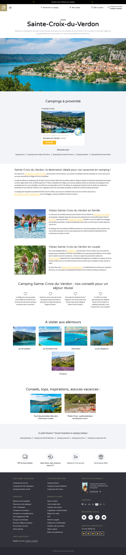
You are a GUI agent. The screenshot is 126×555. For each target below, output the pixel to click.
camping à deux (71, 251)
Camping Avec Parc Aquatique (23, 486)
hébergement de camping (75, 219)
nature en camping (54, 258)
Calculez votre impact (54, 507)
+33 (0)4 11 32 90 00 (31, 541)
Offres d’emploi (18, 529)
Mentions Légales (53, 520)
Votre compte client (53, 504)
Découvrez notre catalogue (22, 504)
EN (89, 504)
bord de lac (52, 219)
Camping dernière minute (21, 489)
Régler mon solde (53, 513)
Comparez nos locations (21, 510)
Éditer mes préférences (55, 532)
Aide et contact (52, 501)
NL (86, 504)
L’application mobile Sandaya (57, 510)
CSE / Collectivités (19, 507)
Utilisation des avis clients (55, 526)
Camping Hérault (53, 483)
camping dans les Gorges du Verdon (35, 174)
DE (101, 504)
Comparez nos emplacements (23, 513)
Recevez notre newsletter (21, 501)
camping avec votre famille (101, 214)
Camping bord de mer (20, 483)
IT (104, 504)
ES (93, 504)
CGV (48, 517)
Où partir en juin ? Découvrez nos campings (63, 2)
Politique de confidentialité (56, 523)
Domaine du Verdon (51, 138)
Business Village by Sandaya (22, 523)
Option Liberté (52, 529)
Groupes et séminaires (20, 520)
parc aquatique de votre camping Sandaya (27, 194)
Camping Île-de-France (55, 489)
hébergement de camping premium (72, 267)
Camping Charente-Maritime (57, 486)
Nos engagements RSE (21, 517)
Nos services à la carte (20, 526)
